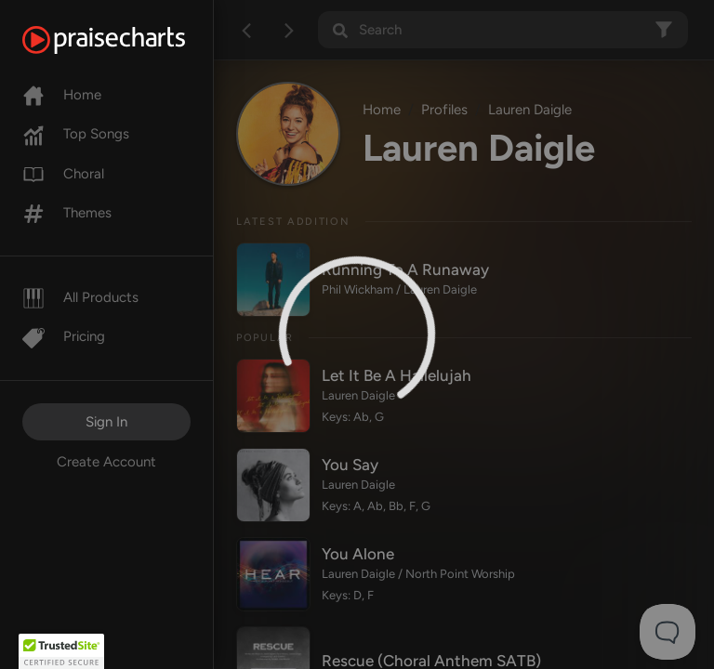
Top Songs (75, 133)
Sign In (106, 421)
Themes (67, 212)
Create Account (106, 461)
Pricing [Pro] (63, 336)
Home (61, 94)
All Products (80, 297)
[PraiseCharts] (126, 40)
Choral (63, 173)
